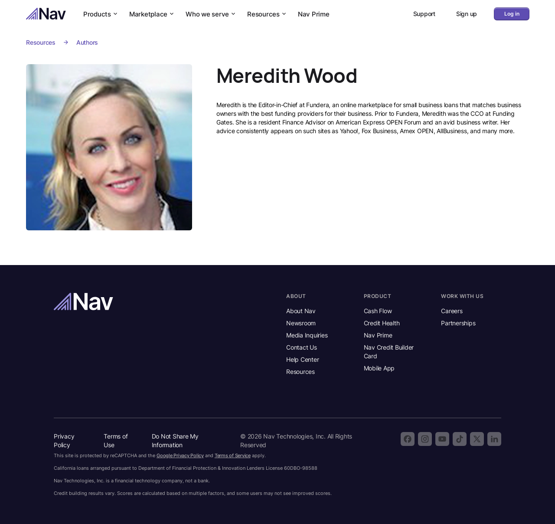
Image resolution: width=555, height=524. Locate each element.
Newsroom (301, 323)
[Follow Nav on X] (477, 439)
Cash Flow (378, 310)
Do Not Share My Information (175, 440)
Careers (451, 310)
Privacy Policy (64, 440)
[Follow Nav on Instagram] (425, 439)
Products (101, 14)
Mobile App (379, 368)
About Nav (301, 310)
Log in (511, 13)
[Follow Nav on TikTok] (460, 439)
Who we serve (211, 14)
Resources (267, 14)
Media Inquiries (306, 335)
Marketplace (152, 14)
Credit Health (382, 323)
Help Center (302, 359)
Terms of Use (115, 440)
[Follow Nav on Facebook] (408, 439)
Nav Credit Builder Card (389, 352)
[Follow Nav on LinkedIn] (494, 439)
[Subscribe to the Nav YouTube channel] (442, 439)
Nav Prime (314, 14)
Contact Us (301, 347)
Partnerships (458, 323)
